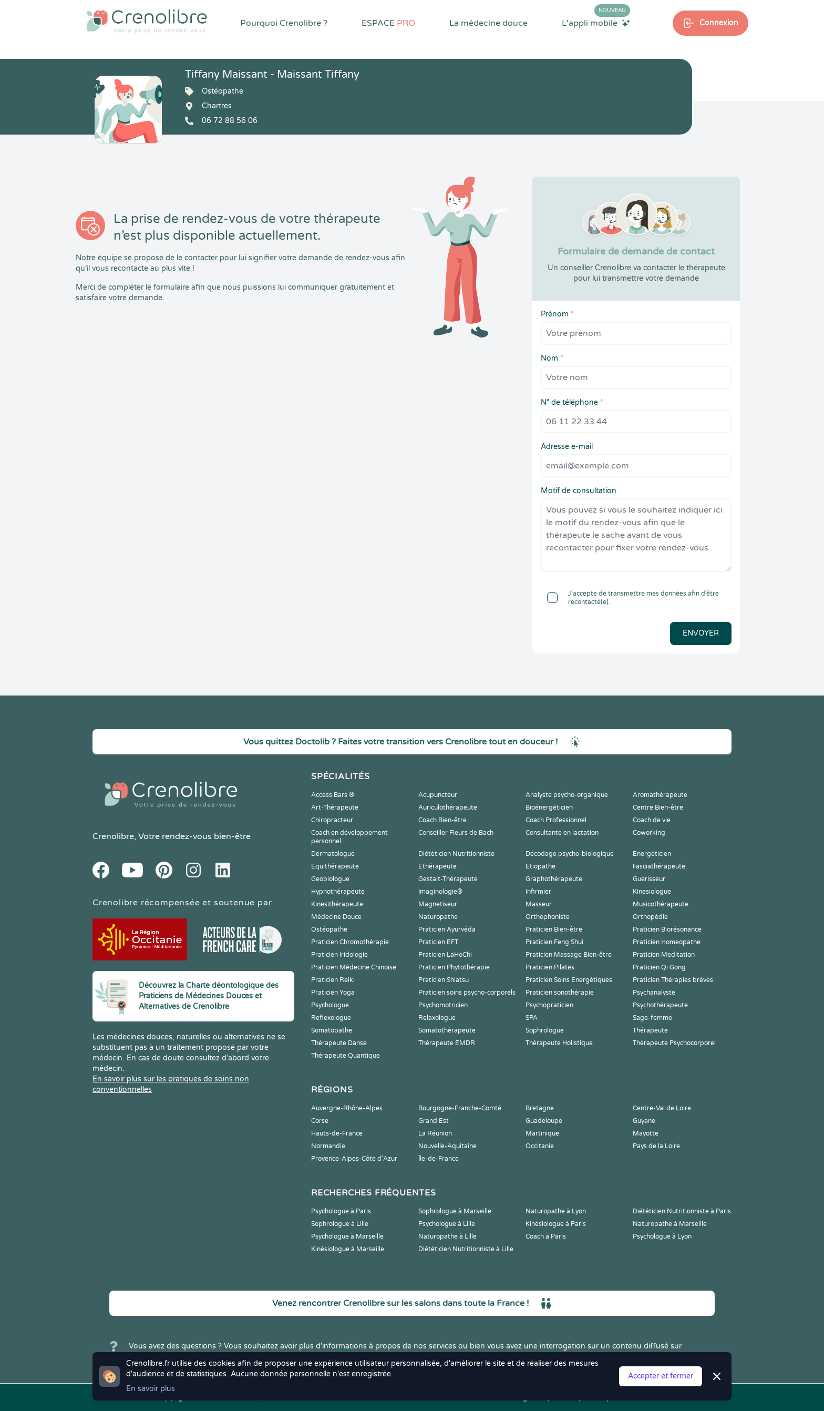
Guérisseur (649, 879)
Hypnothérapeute (338, 891)
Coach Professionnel (556, 820)
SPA (532, 1017)
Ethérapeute (437, 866)
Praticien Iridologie (339, 954)
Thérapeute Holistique (559, 1043)
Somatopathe (331, 1030)
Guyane (644, 1120)
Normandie (328, 1146)
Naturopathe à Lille (447, 1236)
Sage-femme (652, 1017)
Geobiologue (330, 879)
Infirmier (538, 891)
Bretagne (540, 1108)
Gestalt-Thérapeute (448, 879)
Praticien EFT (438, 942)
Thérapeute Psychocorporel (674, 1043)
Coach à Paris (546, 1236)
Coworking (649, 832)
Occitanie (540, 1146)
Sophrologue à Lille (339, 1224)
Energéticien (652, 853)
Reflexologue (331, 1017)
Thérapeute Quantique (345, 1055)
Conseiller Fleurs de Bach (455, 832)
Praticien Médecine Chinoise (353, 967)
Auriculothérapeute (447, 807)
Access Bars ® (332, 795)
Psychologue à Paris (341, 1211)
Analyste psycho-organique (567, 795)
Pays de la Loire (656, 1146)
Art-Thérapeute (334, 807)
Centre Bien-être (658, 807)
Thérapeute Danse (339, 1043)
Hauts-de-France (337, 1133)
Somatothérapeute (447, 1030)
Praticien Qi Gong (659, 967)
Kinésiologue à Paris (556, 1224)
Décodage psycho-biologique (570, 853)
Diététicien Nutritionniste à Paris (682, 1211)
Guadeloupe (544, 1120)
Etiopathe (540, 866)
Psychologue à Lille (446, 1224)
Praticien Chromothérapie (350, 942)
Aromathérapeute (660, 795)
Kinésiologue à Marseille (347, 1249)
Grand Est (433, 1120)
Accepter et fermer (660, 1376)
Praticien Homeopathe (667, 942)
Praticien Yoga (333, 992)
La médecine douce (488, 23)
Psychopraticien (549, 1005)
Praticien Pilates (550, 967)
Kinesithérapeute (337, 904)
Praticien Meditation (664, 954)
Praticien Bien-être (554, 929)
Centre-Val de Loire (662, 1108)
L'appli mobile (596, 22)
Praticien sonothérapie (560, 992)
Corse (319, 1120)
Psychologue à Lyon (662, 1236)
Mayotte (645, 1133)
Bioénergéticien (549, 807)
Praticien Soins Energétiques (569, 980)
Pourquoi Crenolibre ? (283, 23)
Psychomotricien (443, 1005)
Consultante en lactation (562, 832)
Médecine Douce (336, 917)
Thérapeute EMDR (446, 1043)
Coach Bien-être (442, 820)
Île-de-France (438, 1158)
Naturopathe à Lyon (556, 1211)
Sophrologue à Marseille (454, 1211)
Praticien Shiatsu (443, 980)
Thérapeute (650, 1030)
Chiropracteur (332, 820)
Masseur (539, 904)
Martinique (542, 1133)
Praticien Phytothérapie (454, 967)
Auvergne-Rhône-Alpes (347, 1108)
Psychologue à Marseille (347, 1236)
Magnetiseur (437, 904)
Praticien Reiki (333, 980)
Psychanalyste (654, 992)
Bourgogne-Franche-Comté (459, 1108)
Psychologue (330, 1005)
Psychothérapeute (660, 1005)
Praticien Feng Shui (554, 942)
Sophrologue (545, 1030)
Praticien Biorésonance (667, 929)
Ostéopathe (329, 929)
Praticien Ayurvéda (447, 929)
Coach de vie (652, 820)
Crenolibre (113, 836)
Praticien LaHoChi (445, 954)
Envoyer (701, 633)
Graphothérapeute (554, 879)
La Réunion (435, 1133)
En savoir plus (150, 1388)
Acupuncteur (437, 795)
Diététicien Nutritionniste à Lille (465, 1249)
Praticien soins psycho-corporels (467, 992)
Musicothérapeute (660, 904)
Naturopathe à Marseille (670, 1224)
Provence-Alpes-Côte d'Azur (354, 1158)
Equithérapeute (335, 866)
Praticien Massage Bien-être (569, 954)
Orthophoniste (548, 917)
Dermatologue (333, 853)
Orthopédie (650, 917)
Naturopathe (438, 917)
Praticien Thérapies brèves (673, 980)
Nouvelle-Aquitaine (447, 1146)
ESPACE (388, 23)
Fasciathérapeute (659, 866)
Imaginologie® (440, 891)
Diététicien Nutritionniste (456, 853)
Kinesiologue (652, 891)
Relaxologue (437, 1017)
